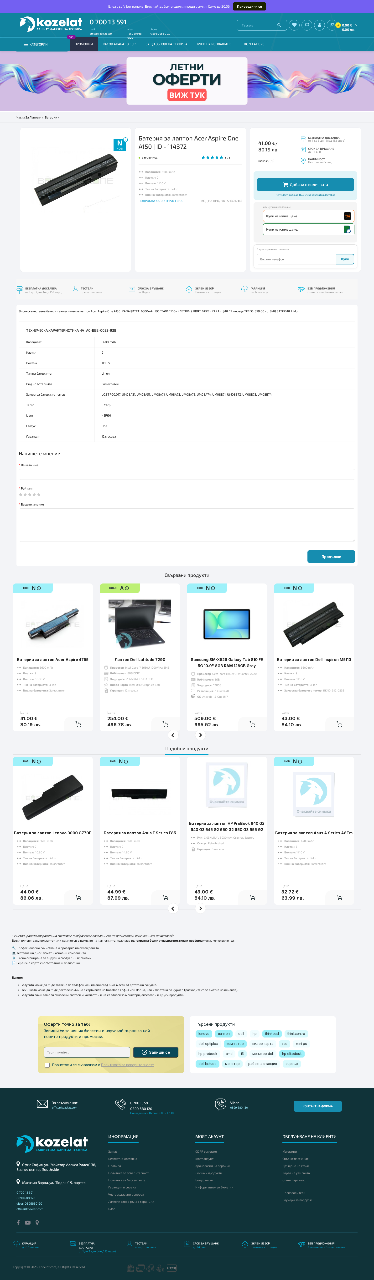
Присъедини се (249, 6)
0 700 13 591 (108, 22)
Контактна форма (318, 1106)
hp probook (207, 1054)
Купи (345, 259)
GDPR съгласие (206, 1151)
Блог (111, 1209)
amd (229, 1054)
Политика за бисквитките (126, 1180)
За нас (112, 1151)
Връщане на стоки (295, 1166)
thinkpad (272, 1034)
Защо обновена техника (166, 44)
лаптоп (224, 1034)
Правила (114, 1166)
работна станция (262, 1064)
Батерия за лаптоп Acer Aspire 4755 (52, 659)
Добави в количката (305, 184)
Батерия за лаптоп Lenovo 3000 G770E (52, 833)
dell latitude (207, 1064)
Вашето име (29, 465)
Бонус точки (204, 1180)
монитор (232, 1064)
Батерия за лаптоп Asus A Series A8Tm (314, 833)
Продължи (331, 556)
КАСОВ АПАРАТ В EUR (119, 44)
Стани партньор (294, 1180)
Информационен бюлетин (214, 1187)
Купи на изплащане (214, 44)
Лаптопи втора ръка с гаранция (131, 1201)
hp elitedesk (292, 1054)
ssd (284, 1044)
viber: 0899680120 (29, 1203)
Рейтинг (27, 488)
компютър (235, 1044)
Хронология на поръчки (212, 1166)
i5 (242, 1054)
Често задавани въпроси (126, 1194)
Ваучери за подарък (297, 1200)
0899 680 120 (141, 1108)
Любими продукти (208, 1173)
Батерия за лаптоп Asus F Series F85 (140, 833)
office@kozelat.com (101, 33)
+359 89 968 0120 (160, 33)
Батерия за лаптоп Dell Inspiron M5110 (314, 659)
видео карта (262, 1044)
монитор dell (263, 1054)
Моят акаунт (204, 1159)
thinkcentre (296, 1034)
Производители (293, 1193)
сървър (292, 1064)
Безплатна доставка (122, 1159)
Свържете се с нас (295, 1159)
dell (241, 1034)
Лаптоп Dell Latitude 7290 (139, 659)
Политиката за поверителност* (127, 1065)
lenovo (203, 1034)
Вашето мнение (32, 504)
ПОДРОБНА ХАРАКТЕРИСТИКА (160, 201)
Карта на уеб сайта (296, 1173)
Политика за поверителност (128, 1173)
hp (255, 1034)
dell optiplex (208, 1044)
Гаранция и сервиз (122, 1187)
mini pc (301, 1044)
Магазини (289, 1151)
